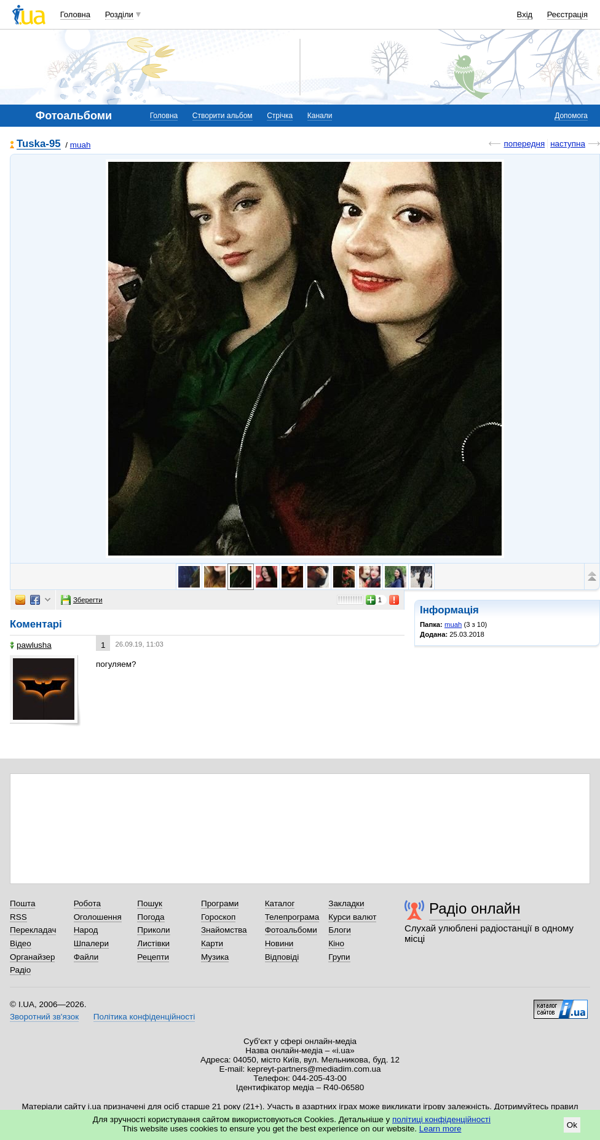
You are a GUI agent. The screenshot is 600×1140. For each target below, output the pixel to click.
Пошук (149, 903)
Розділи (119, 14)
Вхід (525, 14)
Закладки (346, 903)
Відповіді (282, 957)
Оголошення (98, 917)
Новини (279, 943)
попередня (524, 143)
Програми (220, 903)
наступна (567, 143)
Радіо (20, 970)
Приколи (153, 930)
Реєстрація (567, 14)
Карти (212, 943)
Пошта (22, 903)
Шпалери (91, 943)
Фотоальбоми (291, 930)
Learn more (440, 1128)
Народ (86, 930)
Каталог (280, 903)
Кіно (336, 943)
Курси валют (352, 917)
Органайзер (32, 957)
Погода (150, 917)
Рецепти (153, 957)
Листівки (153, 943)
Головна (75, 14)
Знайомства (224, 930)
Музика (215, 957)
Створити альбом (222, 115)
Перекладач (33, 930)
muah (80, 144)
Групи (339, 957)
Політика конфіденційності (144, 1016)
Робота (87, 903)
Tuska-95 (39, 144)
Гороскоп (218, 917)
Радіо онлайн (475, 908)
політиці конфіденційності (441, 1119)
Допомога (571, 115)
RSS (18, 917)
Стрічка (280, 115)
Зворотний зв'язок (44, 1016)
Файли (86, 957)
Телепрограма (292, 917)
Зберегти (82, 600)
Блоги (339, 930)
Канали (320, 115)
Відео (20, 943)
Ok (572, 1125)
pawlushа (31, 645)
